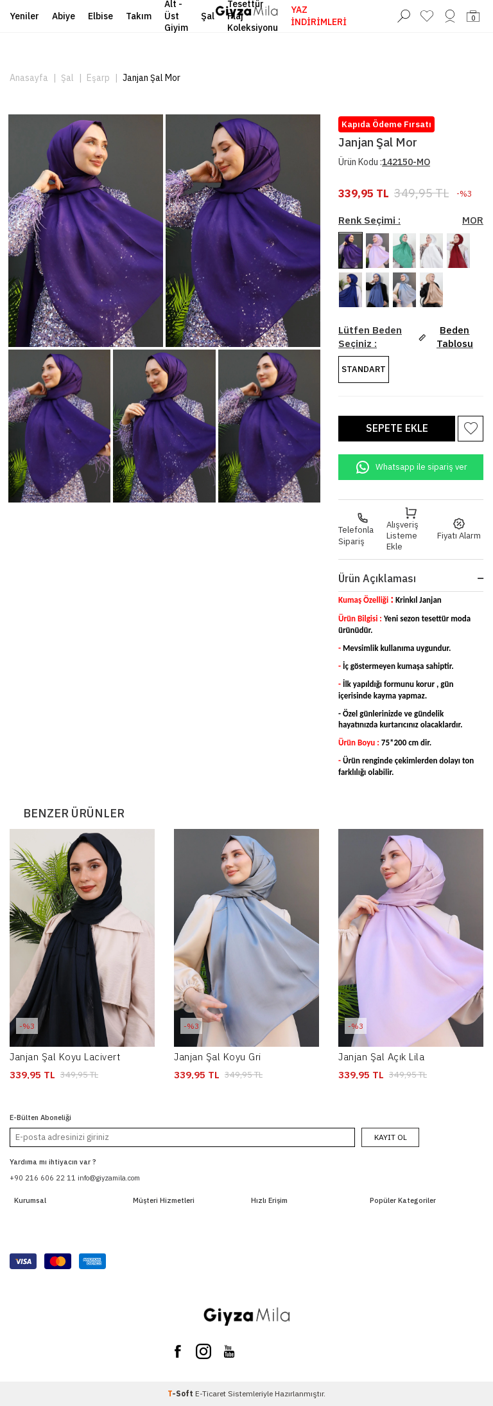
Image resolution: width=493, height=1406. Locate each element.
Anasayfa (29, 78)
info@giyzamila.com (109, 1177)
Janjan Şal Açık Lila (381, 1057)
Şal (67, 78)
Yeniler (24, 16)
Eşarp (98, 78)
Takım (138, 16)
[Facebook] (178, 1351)
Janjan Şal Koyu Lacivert (65, 1057)
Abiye (63, 16)
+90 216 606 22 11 (43, 1177)
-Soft (181, 1393)
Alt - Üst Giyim (176, 16)
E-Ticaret (210, 1393)
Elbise (100, 16)
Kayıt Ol (390, 1137)
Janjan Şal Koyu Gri (217, 1057)
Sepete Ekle (397, 428)
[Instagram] (203, 1351)
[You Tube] (229, 1351)
